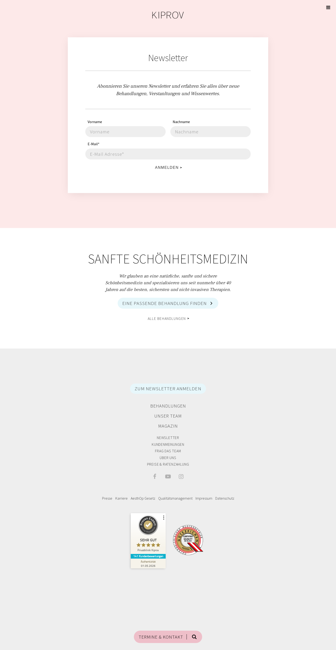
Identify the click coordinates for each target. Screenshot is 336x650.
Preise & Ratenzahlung (168, 464)
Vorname (95, 122)
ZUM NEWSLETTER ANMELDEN (168, 388)
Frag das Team (168, 451)
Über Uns (168, 457)
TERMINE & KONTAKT (161, 637)
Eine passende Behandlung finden (164, 303)
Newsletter (168, 437)
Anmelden (167, 167)
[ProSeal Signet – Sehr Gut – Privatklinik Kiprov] (148, 534)
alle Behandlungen (167, 318)
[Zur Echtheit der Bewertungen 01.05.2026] (148, 563)
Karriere (121, 498)
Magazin (168, 426)
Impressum (203, 498)
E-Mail (93, 144)
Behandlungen (168, 406)
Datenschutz (224, 498)
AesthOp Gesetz (143, 498)
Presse (107, 498)
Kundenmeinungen (168, 444)
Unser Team (168, 416)
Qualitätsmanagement (175, 498)
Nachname (181, 122)
